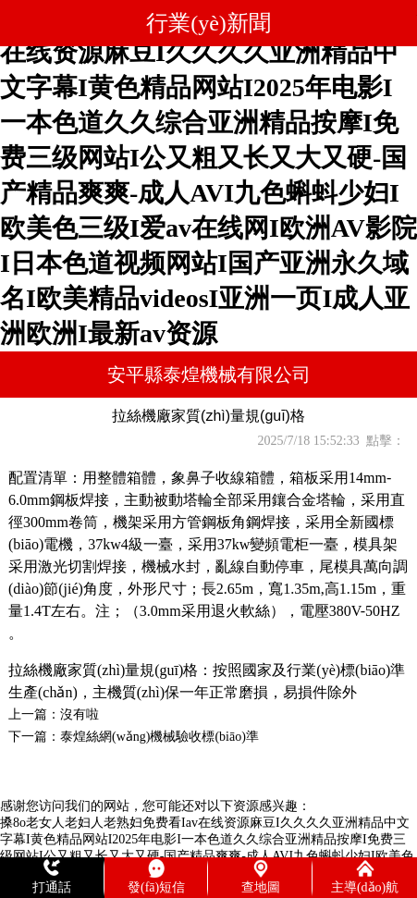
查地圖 (260, 887)
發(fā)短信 (156, 887)
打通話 (51, 887)
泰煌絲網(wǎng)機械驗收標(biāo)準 (159, 737)
